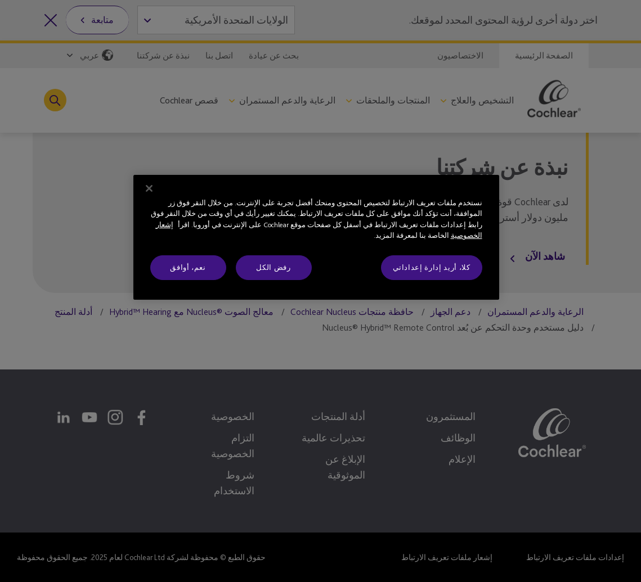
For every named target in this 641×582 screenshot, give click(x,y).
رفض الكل (273, 267)
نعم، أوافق (188, 267)
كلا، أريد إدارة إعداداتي (431, 267)
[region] (316, 237)
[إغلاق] (149, 188)
